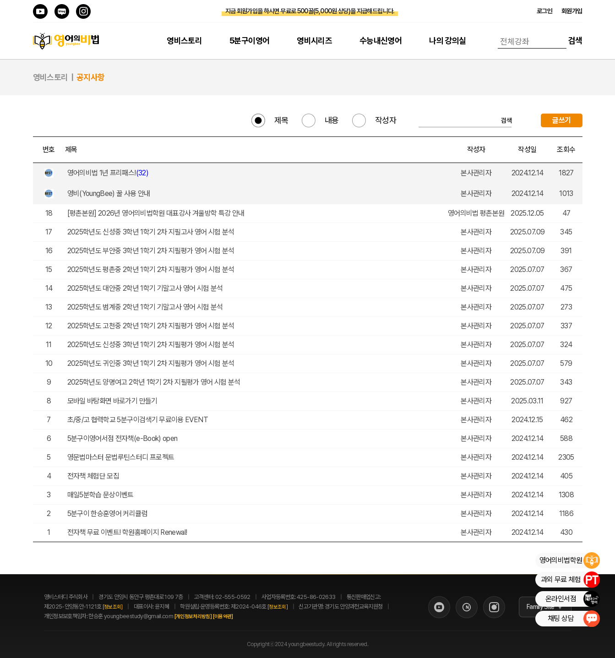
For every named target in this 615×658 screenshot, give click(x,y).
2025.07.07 (527, 269)
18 (49, 213)
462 (566, 419)
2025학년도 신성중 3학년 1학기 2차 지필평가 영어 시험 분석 (151, 344)
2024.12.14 (528, 173)
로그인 (544, 11)
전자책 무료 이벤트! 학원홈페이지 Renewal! (128, 532)
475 (566, 288)
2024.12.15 (527, 419)
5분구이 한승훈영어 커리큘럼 (108, 513)
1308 (566, 494)
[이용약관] (233, 617)
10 (49, 363)
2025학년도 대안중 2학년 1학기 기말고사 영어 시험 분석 (145, 288)
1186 (566, 513)
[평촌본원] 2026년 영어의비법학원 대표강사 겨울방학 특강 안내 (156, 213)
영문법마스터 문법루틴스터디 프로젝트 (121, 457)
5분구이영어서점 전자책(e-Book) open (123, 438)
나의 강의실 (447, 40)
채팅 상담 (573, 618)
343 (566, 382)
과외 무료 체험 (570, 579)
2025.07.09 (527, 232)
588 (566, 438)
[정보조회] (113, 607)
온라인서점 (572, 599)
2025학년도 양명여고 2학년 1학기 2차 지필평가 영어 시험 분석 (154, 382)
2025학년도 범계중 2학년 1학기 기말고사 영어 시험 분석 (145, 307)
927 (566, 401)
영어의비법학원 (569, 560)
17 (48, 232)
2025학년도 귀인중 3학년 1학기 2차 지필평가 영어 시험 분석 (151, 363)
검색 (575, 40)
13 (48, 307)
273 (566, 307)
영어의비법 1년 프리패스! (108, 173)
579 (566, 363)
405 (566, 476)
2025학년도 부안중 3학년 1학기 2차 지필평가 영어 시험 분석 (151, 250)
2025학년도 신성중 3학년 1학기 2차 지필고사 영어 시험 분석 (151, 232)
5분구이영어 (249, 40)
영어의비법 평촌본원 (476, 213)
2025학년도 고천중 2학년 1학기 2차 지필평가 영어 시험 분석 (151, 325)
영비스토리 (184, 40)
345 (566, 232)
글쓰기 (561, 120)
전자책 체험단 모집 (94, 476)
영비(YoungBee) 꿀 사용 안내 (109, 193)
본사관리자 (476, 173)
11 (49, 344)
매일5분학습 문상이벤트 (101, 494)
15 (48, 269)
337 (566, 325)
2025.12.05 (527, 213)
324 (566, 344)
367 (566, 269)
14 (49, 288)
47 (566, 213)
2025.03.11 (527, 401)
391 (566, 250)
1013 (566, 193)
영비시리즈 (314, 40)
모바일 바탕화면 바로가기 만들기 (113, 401)
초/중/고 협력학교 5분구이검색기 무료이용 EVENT (138, 419)
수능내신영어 (380, 40)
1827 (566, 173)
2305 (566, 457)
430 (566, 532)
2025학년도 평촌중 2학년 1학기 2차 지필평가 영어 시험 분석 (151, 269)
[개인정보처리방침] (203, 617)
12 (48, 325)
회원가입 (571, 11)
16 (49, 250)
